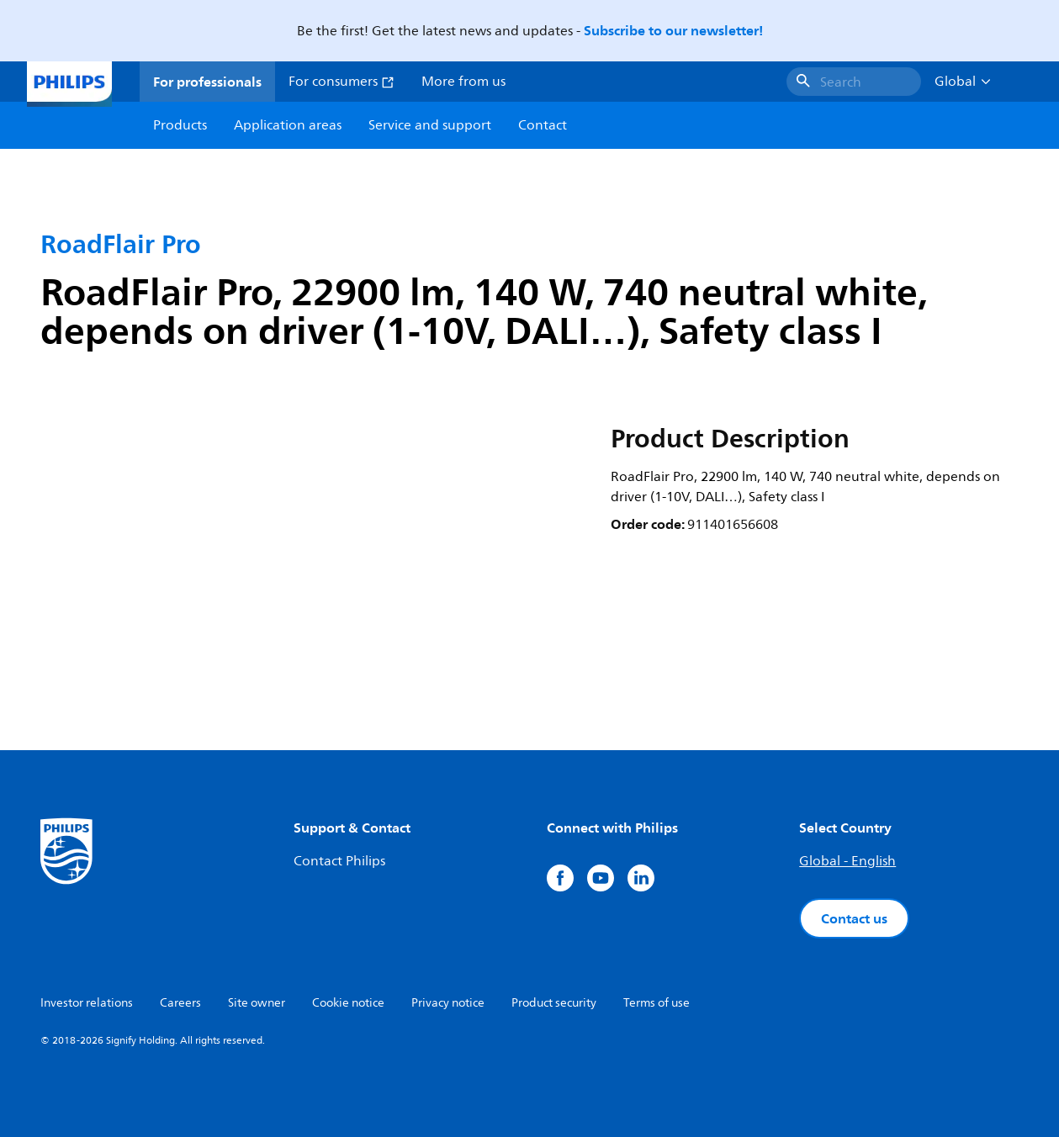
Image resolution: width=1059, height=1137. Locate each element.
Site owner (256, 1003)
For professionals (207, 81)
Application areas (288, 125)
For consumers (341, 81)
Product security (553, 1003)
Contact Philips (339, 861)
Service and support (429, 125)
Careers (180, 1003)
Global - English (847, 861)
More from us (463, 81)
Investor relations (86, 1003)
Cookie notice (348, 1003)
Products (180, 125)
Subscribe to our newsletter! (673, 30)
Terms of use (656, 1003)
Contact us (854, 918)
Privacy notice (447, 1003)
